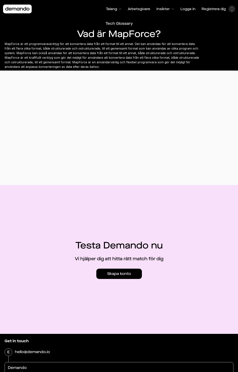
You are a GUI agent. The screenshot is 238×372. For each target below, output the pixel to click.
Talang (114, 9)
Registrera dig (214, 9)
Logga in (187, 9)
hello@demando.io (32, 352)
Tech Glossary (119, 23)
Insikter (165, 9)
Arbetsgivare (139, 9)
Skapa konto (119, 273)
